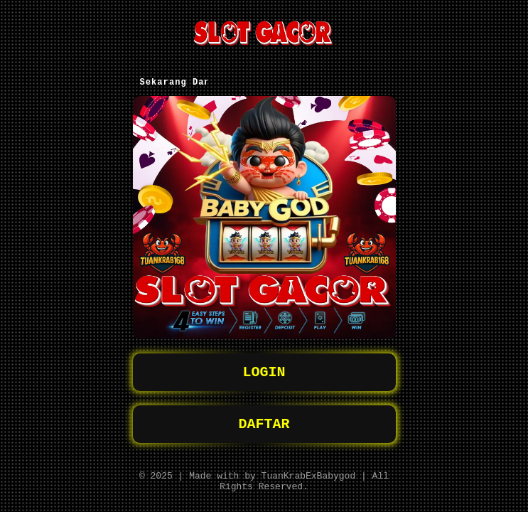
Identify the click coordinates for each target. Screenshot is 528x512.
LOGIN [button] (264, 363)
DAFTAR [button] (264, 418)
